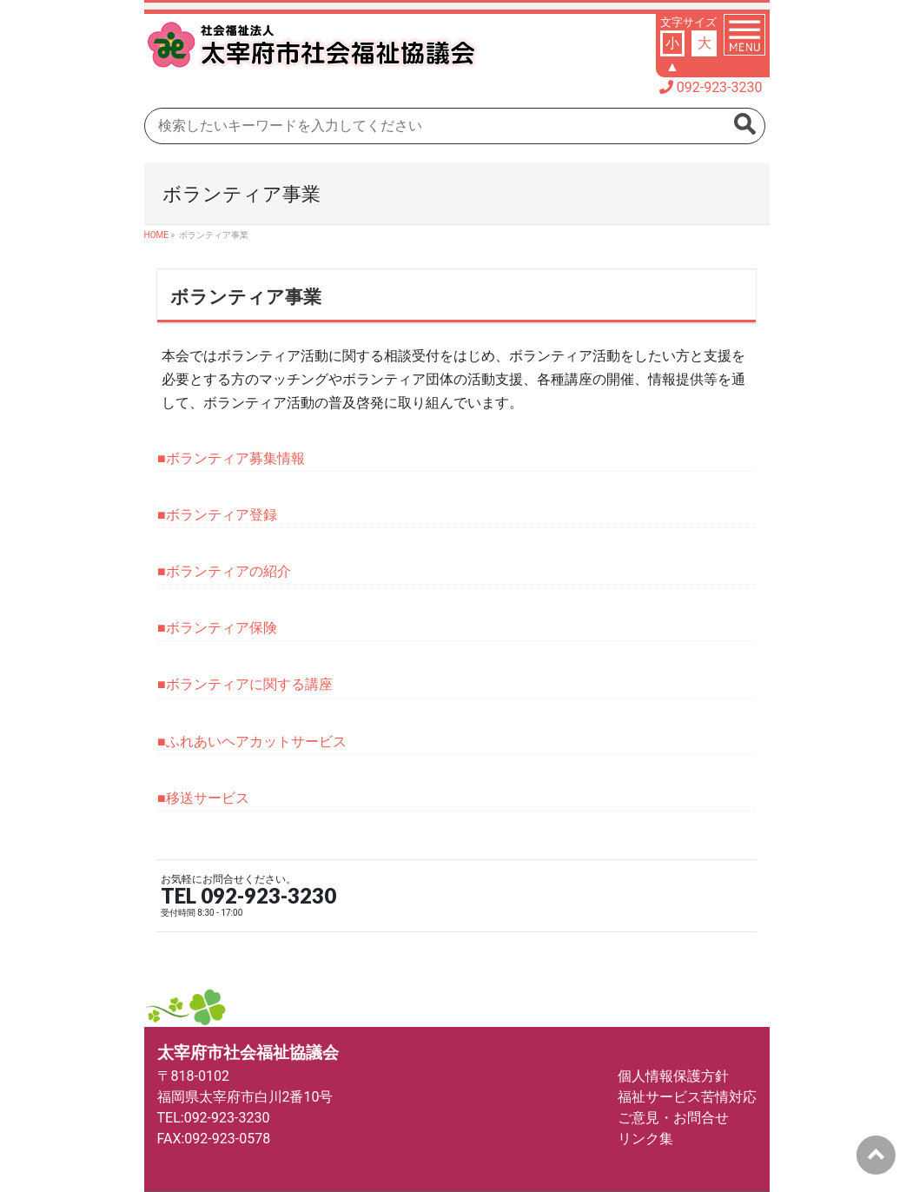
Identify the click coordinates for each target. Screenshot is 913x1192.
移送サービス (207, 798)
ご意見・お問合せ (673, 1117)
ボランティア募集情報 (235, 458)
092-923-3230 (720, 87)
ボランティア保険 (221, 627)
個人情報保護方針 (673, 1076)
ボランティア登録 (221, 514)
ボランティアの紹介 (228, 571)
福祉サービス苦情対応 (687, 1097)
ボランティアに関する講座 (249, 684)
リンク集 (645, 1138)
